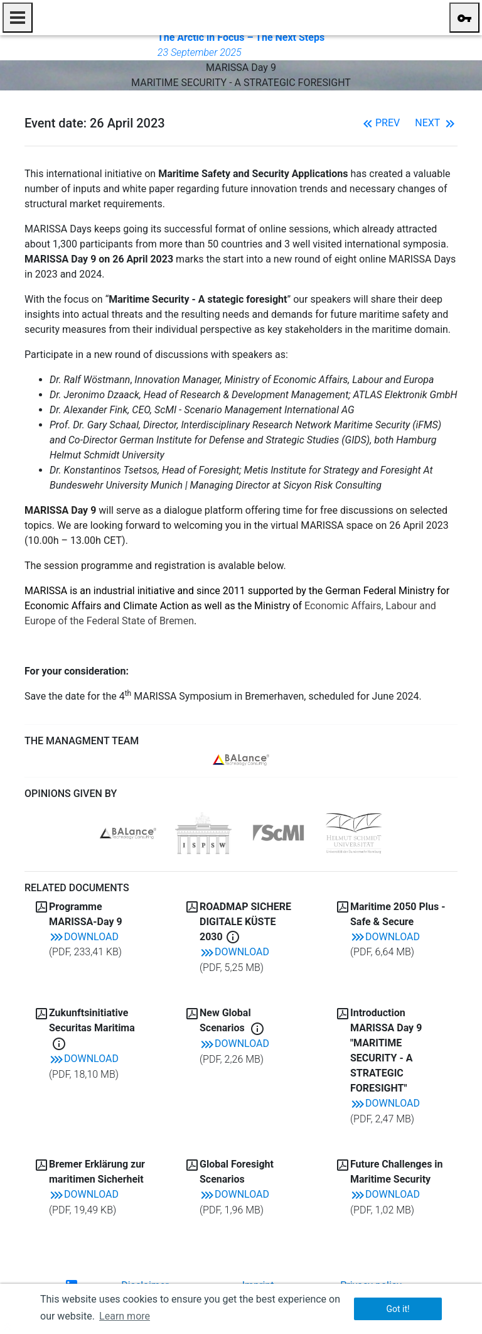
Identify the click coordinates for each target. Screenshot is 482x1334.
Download (84, 937)
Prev (380, 123)
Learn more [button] (124, 1316)
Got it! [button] (397, 1309)
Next (436, 123)
